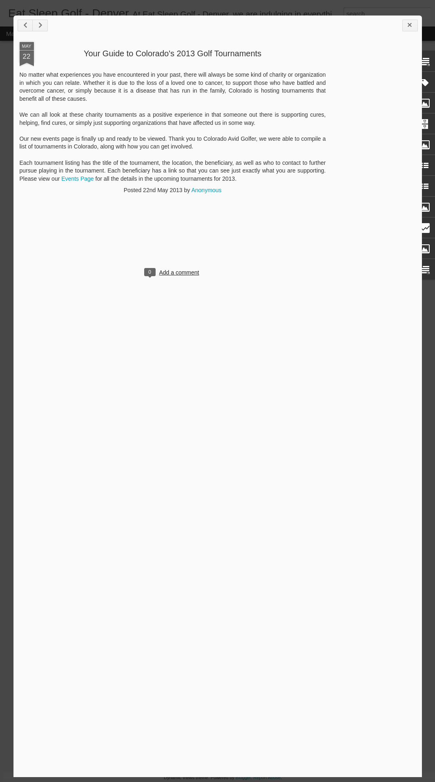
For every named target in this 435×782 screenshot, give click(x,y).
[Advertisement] (371, 170)
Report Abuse (267, 777)
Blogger (243, 777)
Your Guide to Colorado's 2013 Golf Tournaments (172, 53)
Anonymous (206, 190)
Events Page (77, 178)
